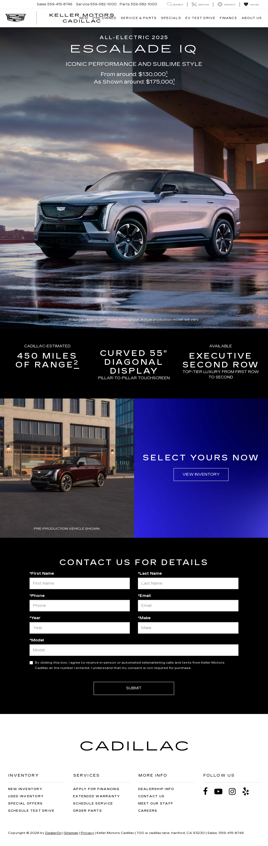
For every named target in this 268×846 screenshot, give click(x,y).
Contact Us (151, 796)
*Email (144, 595)
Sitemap (71, 833)
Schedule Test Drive (31, 811)
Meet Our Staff (156, 803)
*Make (144, 618)
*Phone (37, 595)
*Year (35, 618)
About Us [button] (251, 18)
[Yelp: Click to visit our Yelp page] (248, 791)
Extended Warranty (96, 796)
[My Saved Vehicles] (251, 4)
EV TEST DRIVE (200, 18)
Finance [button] (228, 18)
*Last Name (150, 573)
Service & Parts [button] (139, 18)
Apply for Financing (96, 789)
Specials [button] (171, 18)
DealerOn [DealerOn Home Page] (53, 833)
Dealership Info (156, 789)
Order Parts (87, 811)
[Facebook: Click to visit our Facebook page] (208, 791)
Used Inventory (26, 796)
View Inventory (201, 474)
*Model (37, 640)
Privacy (87, 833)
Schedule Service (93, 803)
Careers (147, 811)
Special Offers (25, 803)
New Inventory (25, 789)
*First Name (42, 573)
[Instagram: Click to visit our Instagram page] (235, 791)
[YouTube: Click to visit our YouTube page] (221, 791)
